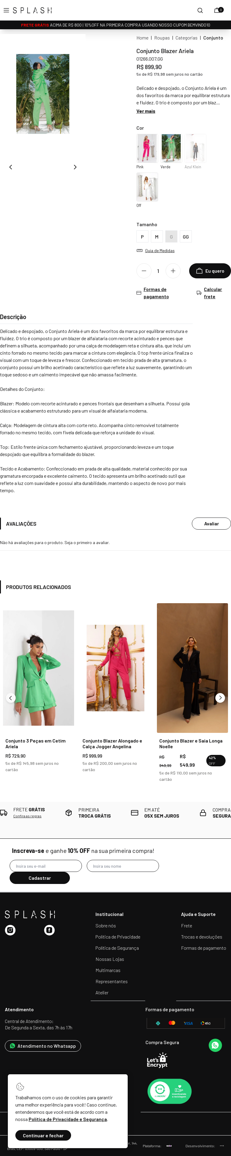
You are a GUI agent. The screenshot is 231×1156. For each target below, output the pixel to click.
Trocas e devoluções (201, 936)
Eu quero (210, 270)
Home (142, 37)
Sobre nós (105, 925)
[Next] (220, 698)
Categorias (187, 37)
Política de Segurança (117, 948)
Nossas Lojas (109, 959)
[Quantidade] (160, 270)
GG (186, 236)
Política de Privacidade (117, 936)
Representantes (111, 981)
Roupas (162, 37)
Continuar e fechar (43, 1135)
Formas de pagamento (203, 948)
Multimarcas (107, 970)
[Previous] (11, 698)
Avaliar (211, 523)
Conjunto (213, 37)
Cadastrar (40, 878)
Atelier (101, 992)
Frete (186, 925)
